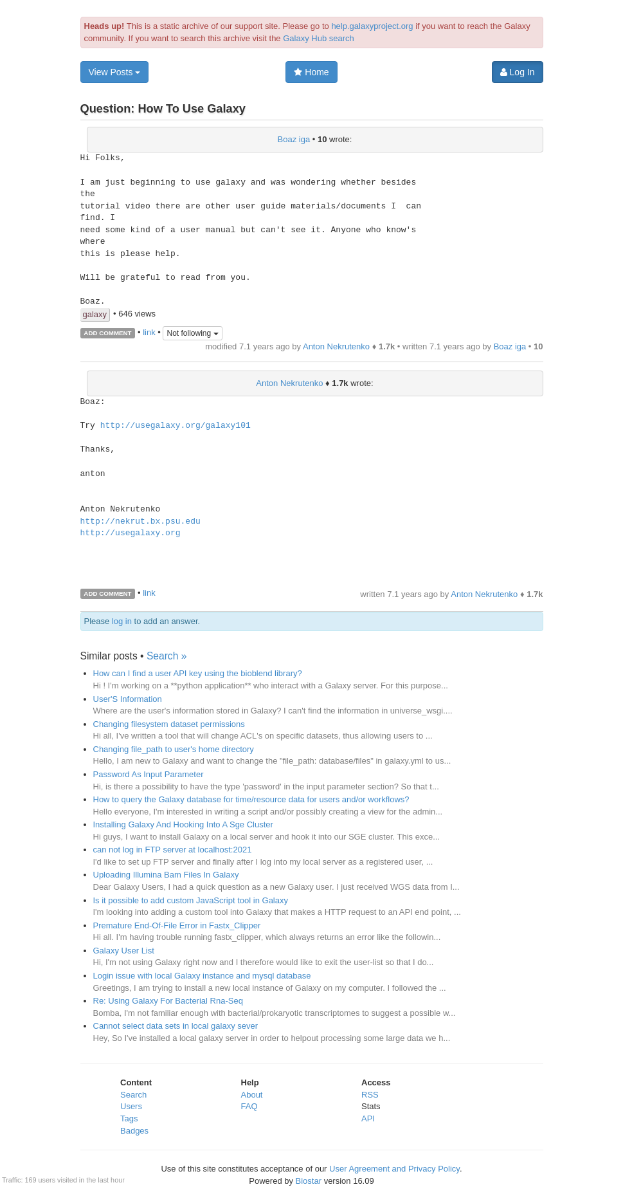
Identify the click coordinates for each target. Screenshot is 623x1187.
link (149, 332)
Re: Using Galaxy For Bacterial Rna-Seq (168, 1001)
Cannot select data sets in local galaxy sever (175, 1026)
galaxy (95, 314)
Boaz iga (294, 139)
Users (131, 1106)
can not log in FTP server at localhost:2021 (172, 849)
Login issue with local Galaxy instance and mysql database (202, 975)
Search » (166, 655)
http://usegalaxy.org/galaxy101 (175, 426)
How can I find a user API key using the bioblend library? (197, 673)
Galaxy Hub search (318, 38)
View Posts (115, 72)
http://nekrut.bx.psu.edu (140, 522)
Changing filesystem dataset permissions (169, 724)
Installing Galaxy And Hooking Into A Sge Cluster (183, 824)
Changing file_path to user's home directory (173, 749)
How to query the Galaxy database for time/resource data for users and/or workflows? (251, 799)
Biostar (308, 1181)
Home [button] (311, 72)
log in (122, 621)
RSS (370, 1095)
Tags (129, 1118)
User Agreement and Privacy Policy (394, 1168)
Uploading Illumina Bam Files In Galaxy (166, 874)
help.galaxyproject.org (372, 26)
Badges (134, 1131)
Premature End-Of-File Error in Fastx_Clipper (177, 925)
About (252, 1095)
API (368, 1118)
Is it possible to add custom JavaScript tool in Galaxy (190, 900)
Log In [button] (517, 72)
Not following (192, 333)
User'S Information (127, 699)
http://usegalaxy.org (130, 533)
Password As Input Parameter (148, 774)
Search (133, 1095)
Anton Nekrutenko (336, 346)
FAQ (249, 1106)
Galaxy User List (123, 950)
